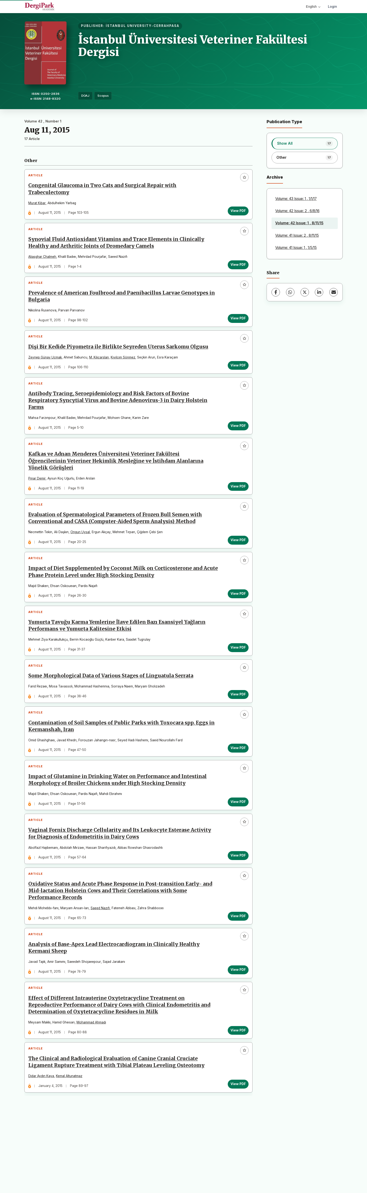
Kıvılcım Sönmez (125, 372)
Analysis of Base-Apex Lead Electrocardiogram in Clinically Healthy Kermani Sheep (116, 1010)
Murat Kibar (39, 205)
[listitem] (305, 143)
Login (332, 6)
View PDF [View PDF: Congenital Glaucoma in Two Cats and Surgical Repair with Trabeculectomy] (236, 213)
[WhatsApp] (290, 292)
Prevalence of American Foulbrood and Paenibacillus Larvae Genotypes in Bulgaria (120, 307)
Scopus (103, 95)
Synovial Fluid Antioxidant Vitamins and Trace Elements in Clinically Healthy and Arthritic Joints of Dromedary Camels (118, 249)
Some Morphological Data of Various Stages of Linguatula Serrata (112, 717)
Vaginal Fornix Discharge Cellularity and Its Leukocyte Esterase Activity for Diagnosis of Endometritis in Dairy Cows (121, 887)
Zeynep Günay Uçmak (47, 372)
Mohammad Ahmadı (93, 1089)
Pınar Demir (39, 502)
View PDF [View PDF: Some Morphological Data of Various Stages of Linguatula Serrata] (236, 735)
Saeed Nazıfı (102, 966)
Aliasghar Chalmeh (44, 263)
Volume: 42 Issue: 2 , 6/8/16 (297, 211)
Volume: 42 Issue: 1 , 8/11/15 (299, 223)
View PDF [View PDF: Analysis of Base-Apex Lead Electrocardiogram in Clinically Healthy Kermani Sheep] (236, 1032)
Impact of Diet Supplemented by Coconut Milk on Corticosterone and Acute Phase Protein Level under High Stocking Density (117, 604)
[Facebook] (276, 292)
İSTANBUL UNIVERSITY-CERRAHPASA (142, 26)
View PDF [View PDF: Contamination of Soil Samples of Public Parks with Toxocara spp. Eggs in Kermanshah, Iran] (236, 793)
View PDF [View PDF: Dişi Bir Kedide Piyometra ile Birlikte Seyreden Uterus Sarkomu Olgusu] (236, 380)
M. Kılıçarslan (101, 372)
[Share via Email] (333, 292)
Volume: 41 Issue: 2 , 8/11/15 (297, 235)
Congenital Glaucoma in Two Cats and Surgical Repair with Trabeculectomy (104, 191)
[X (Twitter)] (305, 292)
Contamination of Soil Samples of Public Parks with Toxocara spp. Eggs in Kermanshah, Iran (120, 771)
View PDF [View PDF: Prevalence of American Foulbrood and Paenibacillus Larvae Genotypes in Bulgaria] (236, 329)
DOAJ (85, 95)
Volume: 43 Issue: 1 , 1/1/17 (296, 198)
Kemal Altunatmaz (71, 1147)
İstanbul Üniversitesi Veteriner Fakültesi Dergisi (192, 46)
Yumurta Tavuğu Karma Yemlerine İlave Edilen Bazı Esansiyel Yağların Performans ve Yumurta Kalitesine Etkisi (119, 662)
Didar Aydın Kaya (43, 1147)
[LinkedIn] (319, 292)
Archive (275, 177)
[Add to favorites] (242, 179)
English (313, 6)
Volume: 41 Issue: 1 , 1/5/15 (296, 247)
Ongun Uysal (82, 560)
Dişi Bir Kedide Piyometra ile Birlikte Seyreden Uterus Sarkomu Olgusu (120, 362)
